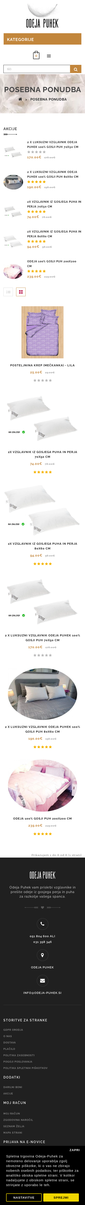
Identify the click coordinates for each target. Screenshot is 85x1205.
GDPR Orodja (13, 1029)
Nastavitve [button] (24, 1197)
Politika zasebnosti (19, 1055)
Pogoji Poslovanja (17, 1061)
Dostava (9, 1042)
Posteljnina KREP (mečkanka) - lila (42, 365)
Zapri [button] (75, 1150)
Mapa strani (12, 1132)
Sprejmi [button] (60, 1197)
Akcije (8, 1093)
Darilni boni (12, 1087)
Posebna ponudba (48, 99)
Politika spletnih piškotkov (25, 1068)
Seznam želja (13, 1126)
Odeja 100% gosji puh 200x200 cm (42, 818)
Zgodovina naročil (18, 1120)
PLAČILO (9, 1049)
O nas (7, 1036)
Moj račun (11, 1113)
